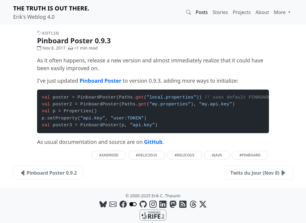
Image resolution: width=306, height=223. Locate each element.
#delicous (185, 155)
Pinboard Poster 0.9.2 (48, 172)
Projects (242, 12)
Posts (202, 12)
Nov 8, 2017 (51, 48)
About (262, 12)
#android (109, 155)
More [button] (280, 12)
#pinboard (250, 155)
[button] (188, 12)
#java (217, 155)
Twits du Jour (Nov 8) (258, 172)
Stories (220, 12)
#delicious (146, 155)
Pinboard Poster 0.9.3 (78, 40)
